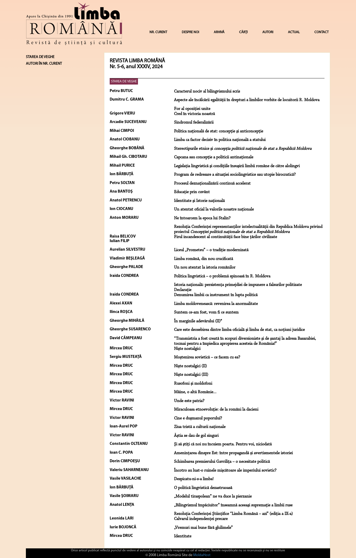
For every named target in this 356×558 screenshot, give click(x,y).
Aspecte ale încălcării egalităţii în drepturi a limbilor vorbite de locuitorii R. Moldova (246, 100)
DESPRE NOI (190, 32)
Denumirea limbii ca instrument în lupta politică (216, 295)
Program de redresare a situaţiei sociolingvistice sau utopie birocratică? (235, 175)
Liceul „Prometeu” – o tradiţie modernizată (211, 250)
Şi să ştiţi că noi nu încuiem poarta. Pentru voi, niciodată (223, 444)
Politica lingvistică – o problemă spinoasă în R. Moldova (222, 276)
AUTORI (267, 32)
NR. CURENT (158, 32)
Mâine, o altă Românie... (195, 392)
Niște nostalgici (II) (190, 366)
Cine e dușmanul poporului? (198, 418)
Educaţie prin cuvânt (192, 192)
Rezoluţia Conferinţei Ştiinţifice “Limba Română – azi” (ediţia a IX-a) (233, 514)
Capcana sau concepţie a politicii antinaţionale (213, 157)
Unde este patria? (189, 401)
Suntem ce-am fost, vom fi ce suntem (206, 312)
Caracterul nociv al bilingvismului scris (207, 91)
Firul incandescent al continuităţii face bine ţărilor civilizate (225, 237)
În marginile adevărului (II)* (198, 321)
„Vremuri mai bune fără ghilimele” (203, 528)
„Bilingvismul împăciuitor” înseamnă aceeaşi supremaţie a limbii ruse (233, 505)
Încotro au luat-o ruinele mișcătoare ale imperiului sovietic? (225, 470)
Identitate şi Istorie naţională (199, 201)
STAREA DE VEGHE (124, 81)
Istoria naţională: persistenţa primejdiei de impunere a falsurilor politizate (238, 285)
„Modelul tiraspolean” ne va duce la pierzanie (213, 496)
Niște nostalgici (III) (191, 375)
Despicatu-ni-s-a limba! (193, 479)
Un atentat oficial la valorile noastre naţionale (214, 209)
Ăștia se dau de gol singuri (196, 436)
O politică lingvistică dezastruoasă (203, 488)
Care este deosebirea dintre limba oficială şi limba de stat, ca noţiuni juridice (239, 330)
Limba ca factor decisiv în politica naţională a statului (220, 140)
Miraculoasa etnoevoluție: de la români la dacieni (216, 409)
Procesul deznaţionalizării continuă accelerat (212, 183)
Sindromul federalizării (193, 122)
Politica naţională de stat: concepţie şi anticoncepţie (218, 131)
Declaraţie (182, 290)
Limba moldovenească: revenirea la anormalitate (216, 304)
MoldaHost (202, 555)
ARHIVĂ (219, 32)
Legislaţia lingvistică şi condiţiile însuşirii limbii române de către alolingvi (237, 166)
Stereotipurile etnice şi (242, 149)
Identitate (182, 536)
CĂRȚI (243, 32)
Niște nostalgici (187, 349)
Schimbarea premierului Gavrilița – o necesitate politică (222, 462)
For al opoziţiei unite (192, 109)
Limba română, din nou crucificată (203, 259)
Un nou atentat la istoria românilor (204, 267)
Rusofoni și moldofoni (193, 383)
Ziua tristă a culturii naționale (200, 427)
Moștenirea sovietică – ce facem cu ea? (207, 357)
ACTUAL (294, 32)
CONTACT (321, 32)
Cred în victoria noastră (194, 114)
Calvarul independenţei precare (201, 519)
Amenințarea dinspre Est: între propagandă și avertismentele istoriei (233, 453)
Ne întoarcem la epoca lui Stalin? (202, 218)
